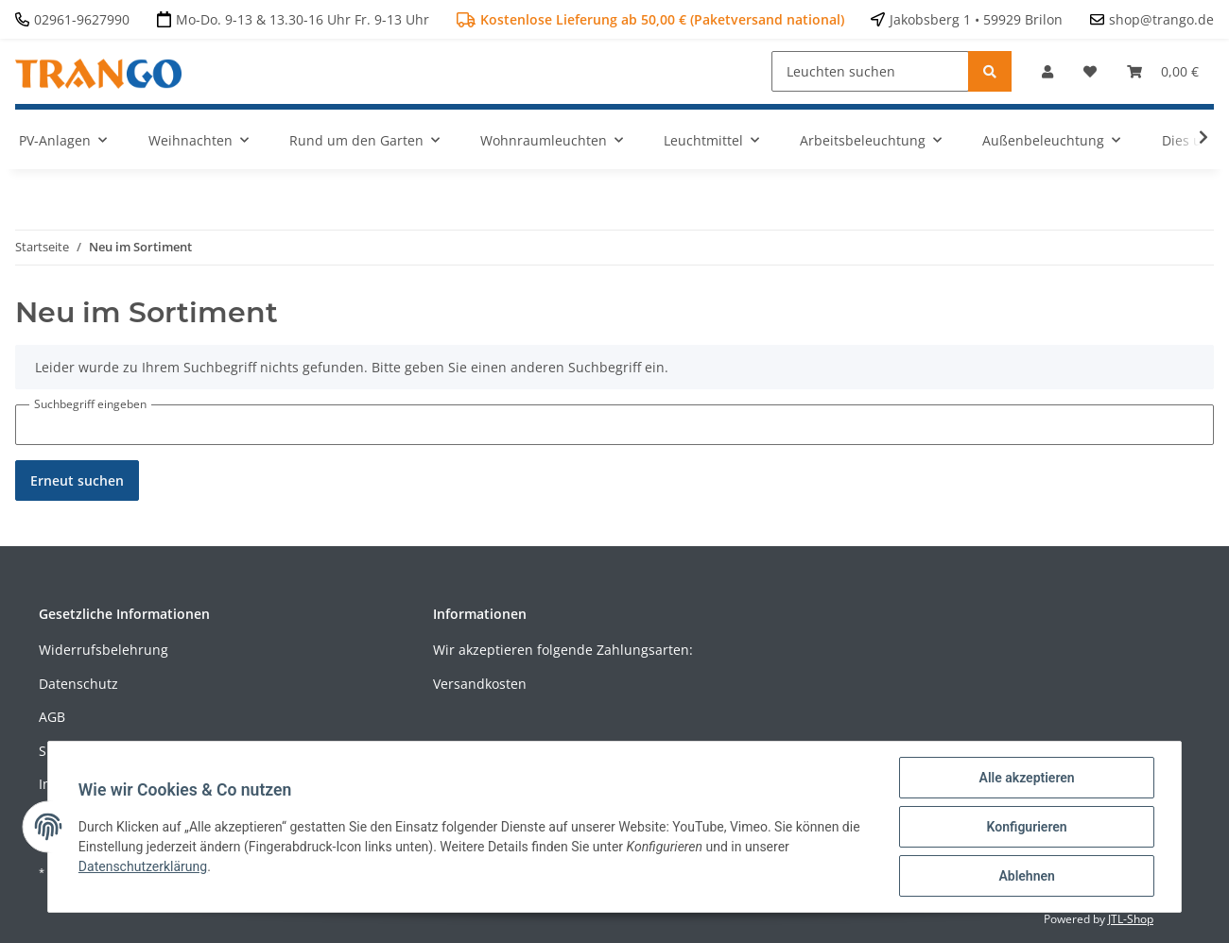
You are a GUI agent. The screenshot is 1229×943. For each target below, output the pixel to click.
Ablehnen (1026, 875)
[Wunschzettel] (1090, 71)
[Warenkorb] (1163, 71)
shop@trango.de (1161, 19)
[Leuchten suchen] (870, 71)
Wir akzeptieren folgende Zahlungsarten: (563, 650)
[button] (1047, 71)
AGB (52, 717)
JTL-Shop (1130, 919)
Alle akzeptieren (1026, 777)
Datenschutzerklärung (142, 866)
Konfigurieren (1026, 826)
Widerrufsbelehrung (103, 650)
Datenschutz (78, 684)
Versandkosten (480, 684)
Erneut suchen (77, 480)
